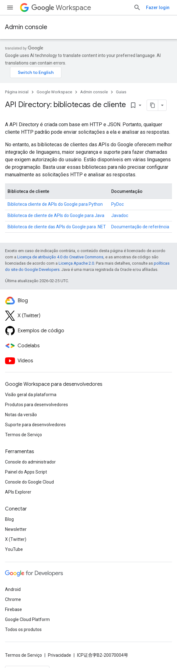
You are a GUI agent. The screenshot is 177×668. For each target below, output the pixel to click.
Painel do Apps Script (26, 471)
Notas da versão (21, 414)
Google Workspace (54, 92)
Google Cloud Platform (27, 619)
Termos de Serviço (23, 434)
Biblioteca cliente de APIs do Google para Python (55, 204)
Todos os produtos (23, 629)
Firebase (13, 609)
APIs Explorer (18, 492)
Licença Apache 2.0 (76, 263)
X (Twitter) (15, 539)
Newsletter (16, 529)
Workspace (61, 7)
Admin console (26, 27)
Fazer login (157, 7)
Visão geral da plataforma (30, 394)
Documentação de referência (140, 226)
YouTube (14, 549)
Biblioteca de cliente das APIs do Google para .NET (57, 226)
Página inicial (17, 92)
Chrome (13, 599)
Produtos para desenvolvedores (36, 404)
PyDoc (117, 204)
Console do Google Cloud (29, 481)
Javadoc (119, 215)
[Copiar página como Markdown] (144, 105)
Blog (9, 519)
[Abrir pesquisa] (137, 7)
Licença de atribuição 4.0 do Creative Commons (60, 257)
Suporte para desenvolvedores (35, 424)
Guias (121, 92)
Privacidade (59, 655)
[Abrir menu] (10, 7)
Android (13, 589)
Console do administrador (30, 461)
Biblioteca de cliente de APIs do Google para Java (56, 215)
